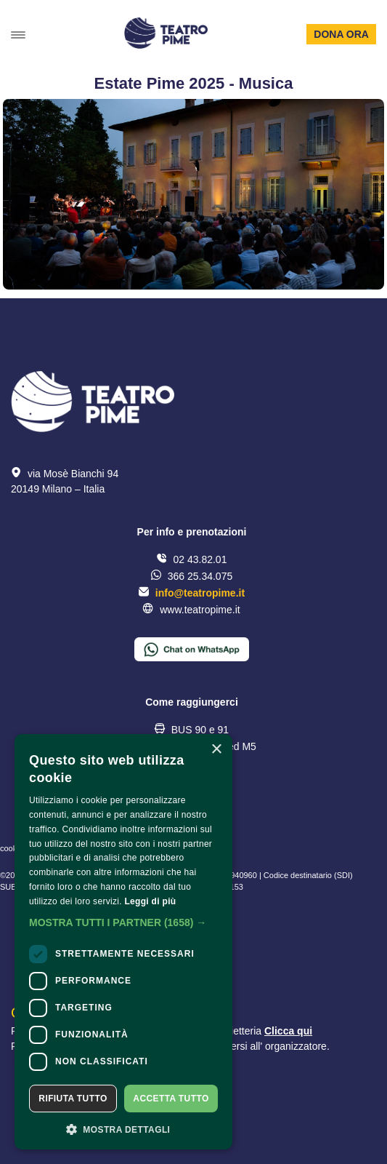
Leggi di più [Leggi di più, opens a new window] (150, 901)
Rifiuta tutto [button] (72, 1098)
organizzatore (296, 1046)
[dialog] (123, 941)
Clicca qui (288, 1031)
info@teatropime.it (200, 593)
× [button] (216, 749)
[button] (123, 922)
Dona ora (341, 34)
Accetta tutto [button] (170, 1098)
